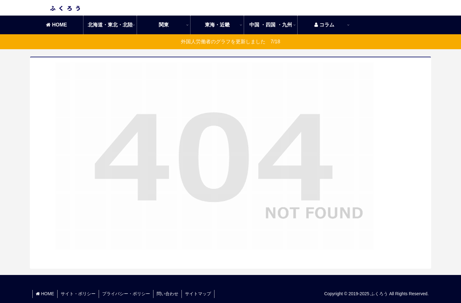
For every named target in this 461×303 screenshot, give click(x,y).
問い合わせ (167, 293)
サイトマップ (198, 293)
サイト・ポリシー (78, 293)
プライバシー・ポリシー (126, 293)
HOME (45, 293)
